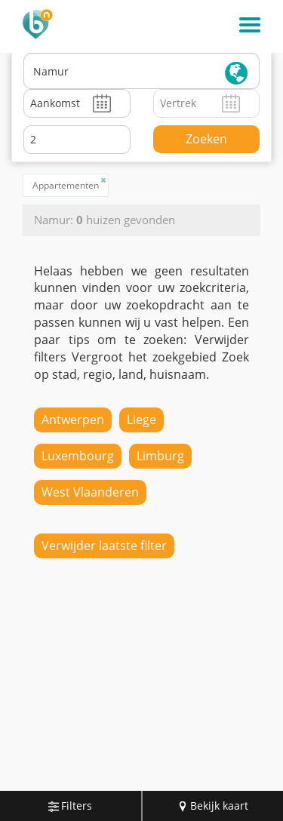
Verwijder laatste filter (104, 545)
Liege (141, 419)
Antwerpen (73, 419)
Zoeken (206, 139)
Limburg (160, 455)
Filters (70, 805)
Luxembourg (78, 455)
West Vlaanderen (90, 492)
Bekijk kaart (212, 805)
